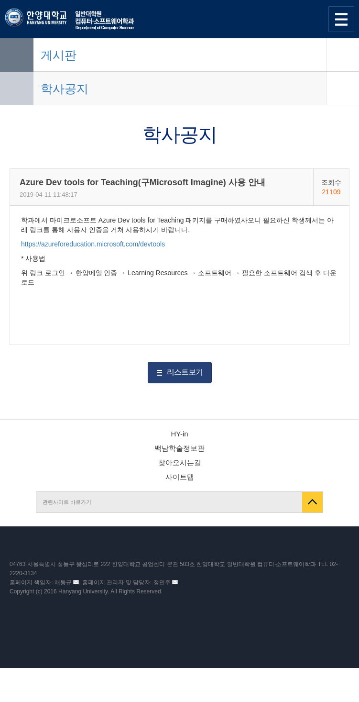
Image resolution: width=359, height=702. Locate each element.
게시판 (58, 55)
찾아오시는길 (179, 462)
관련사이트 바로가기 (67, 502)
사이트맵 (179, 477)
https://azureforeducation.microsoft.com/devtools (93, 244)
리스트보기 (185, 372)
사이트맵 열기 (341, 19)
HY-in (179, 434)
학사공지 (64, 88)
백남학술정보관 (179, 448)
